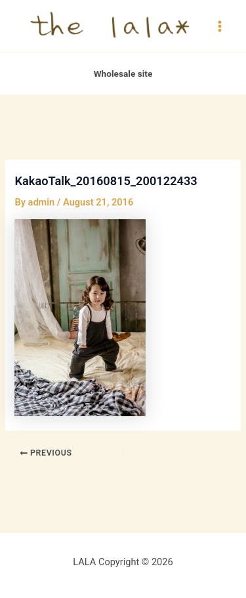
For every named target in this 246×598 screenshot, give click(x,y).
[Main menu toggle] (220, 25)
